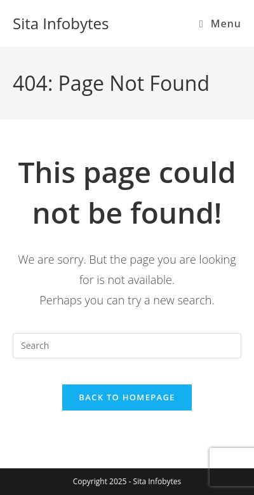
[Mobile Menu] (220, 24)
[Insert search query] (127, 345)
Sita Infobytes (61, 23)
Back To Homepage (127, 397)
